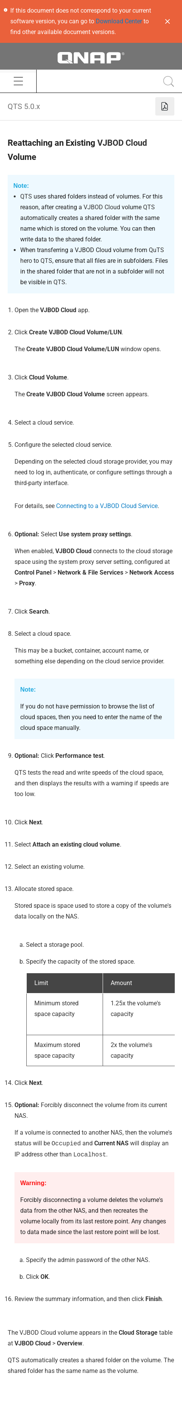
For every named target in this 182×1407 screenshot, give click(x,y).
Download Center (119, 21)
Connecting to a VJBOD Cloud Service (107, 506)
